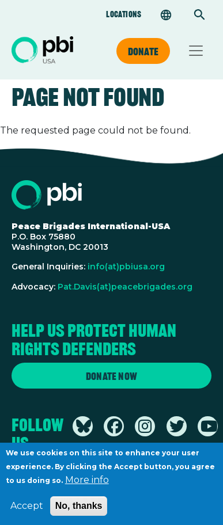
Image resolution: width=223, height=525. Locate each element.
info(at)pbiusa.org (126, 266)
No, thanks (79, 511)
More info (87, 485)
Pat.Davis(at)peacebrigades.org (125, 286)
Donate (143, 51)
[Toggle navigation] (195, 51)
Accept (26, 510)
